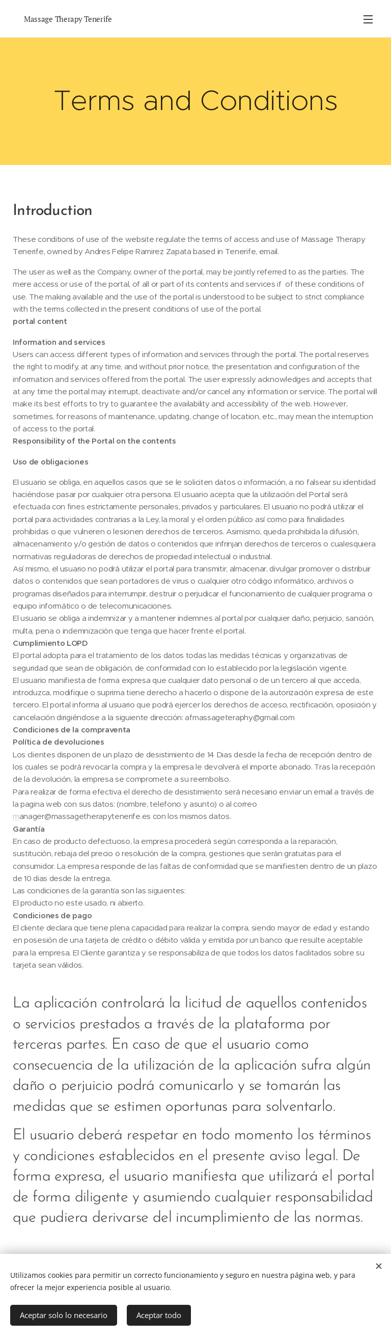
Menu (368, 19)
